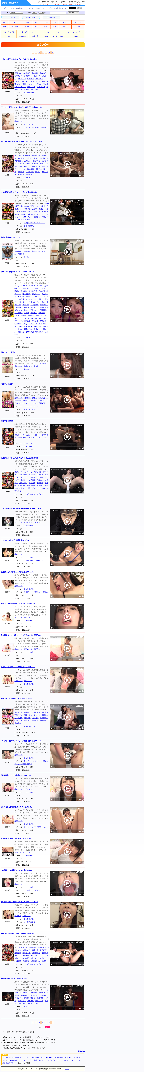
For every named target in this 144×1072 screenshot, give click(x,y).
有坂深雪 (43, 321)
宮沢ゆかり (28, 522)
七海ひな (25, 305)
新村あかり (36, 251)
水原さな (27, 209)
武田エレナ (25, 477)
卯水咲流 (30, 79)
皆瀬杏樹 (37, 211)
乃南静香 (41, 291)
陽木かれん (18, 166)
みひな (24, 324)
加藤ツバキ (41, 87)
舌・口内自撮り (29, 922)
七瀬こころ (18, 720)
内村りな (21, 174)
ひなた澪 (41, 313)
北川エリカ (30, 172)
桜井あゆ (32, 302)
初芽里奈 (35, 73)
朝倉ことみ (28, 329)
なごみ (37, 172)
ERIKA (26, 313)
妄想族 (26, 257)
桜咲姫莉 (33, 400)
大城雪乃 (30, 437)
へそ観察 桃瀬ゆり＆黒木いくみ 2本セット (16, 838)
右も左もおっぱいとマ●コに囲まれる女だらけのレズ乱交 (21, 141)
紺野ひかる (36, 155)
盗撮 (54, 26)
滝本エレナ (41, 214)
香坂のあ (40, 483)
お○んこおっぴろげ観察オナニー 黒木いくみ (17, 807)
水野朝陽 (33, 318)
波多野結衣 (28, 326)
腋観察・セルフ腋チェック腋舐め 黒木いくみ (17, 572)
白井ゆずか (44, 718)
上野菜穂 (43, 288)
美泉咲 (34, 209)
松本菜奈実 (30, 332)
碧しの (29, 158)
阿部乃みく (25, 81)
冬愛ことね (18, 321)
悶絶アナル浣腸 (29, 409)
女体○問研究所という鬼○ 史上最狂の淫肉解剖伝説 (19, 192)
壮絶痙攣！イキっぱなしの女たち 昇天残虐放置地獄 (19, 458)
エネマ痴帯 (28, 446)
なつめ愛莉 (26, 155)
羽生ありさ (38, 522)
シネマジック (29, 443)
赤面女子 (35, 36)
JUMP (47, 36)
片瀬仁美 (34, 81)
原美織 (39, 286)
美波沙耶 (35, 321)
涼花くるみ (18, 366)
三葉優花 (21, 299)
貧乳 (45, 26)
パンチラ (15, 26)
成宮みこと (18, 712)
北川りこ (24, 480)
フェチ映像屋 (29, 526)
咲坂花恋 (43, 950)
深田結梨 (21, 172)
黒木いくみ (31, 87)
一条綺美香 (36, 217)
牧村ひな (17, 288)
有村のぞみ (22, 1001)
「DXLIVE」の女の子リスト (12, 1057)
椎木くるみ (41, 488)
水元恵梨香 (26, 161)
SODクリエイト (8, 32)
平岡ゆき (38, 437)
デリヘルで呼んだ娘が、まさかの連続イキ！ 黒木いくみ (21, 107)
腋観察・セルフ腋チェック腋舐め (36, 592)
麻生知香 (35, 950)
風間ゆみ (17, 73)
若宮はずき (18, 472)
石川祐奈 (33, 961)
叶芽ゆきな (26, 953)
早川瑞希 (27, 251)
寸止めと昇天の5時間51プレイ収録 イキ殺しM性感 (19, 59)
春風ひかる (18, 310)
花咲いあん (22, 1003)
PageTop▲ (81, 1051)
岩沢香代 (21, 254)
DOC (8, 36)
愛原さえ (32, 286)
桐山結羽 (25, 958)
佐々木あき (22, 169)
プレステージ (35, 32)
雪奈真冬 (24, 291)
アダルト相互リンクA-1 (16, 1060)
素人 (15, 22)
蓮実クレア (31, 214)
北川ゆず (27, 398)
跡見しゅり (34, 89)
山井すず (25, 403)
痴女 (36, 22)
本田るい (33, 992)
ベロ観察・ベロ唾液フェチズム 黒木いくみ (16, 870)
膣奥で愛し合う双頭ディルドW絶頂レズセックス (18, 272)
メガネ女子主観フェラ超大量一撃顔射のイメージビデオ (21, 508)
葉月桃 (32, 998)
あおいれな (28, 472)
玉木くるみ (41, 302)
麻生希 (16, 214)
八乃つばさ (25, 318)
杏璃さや (41, 400)
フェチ (45, 22)
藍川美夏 (41, 403)
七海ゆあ (33, 403)
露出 (4, 26)
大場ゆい (25, 288)
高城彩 (29, 211)
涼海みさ (27, 720)
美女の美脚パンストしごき (10, 237)
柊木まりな (39, 332)
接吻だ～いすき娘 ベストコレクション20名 (16, 698)
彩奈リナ (22, 488)
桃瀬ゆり (17, 852)
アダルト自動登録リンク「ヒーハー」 (38, 1057)
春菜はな (17, 955)
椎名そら (38, 169)
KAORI (17, 81)
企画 (27, 22)
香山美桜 (27, 712)
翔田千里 (43, 720)
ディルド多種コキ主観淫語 (33, 560)
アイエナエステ (29, 124)
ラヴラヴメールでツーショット (58, 1060)
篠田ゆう (21, 332)
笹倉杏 (39, 84)
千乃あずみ (18, 313)
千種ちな (40, 480)
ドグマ (26, 1006)
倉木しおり (42, 318)
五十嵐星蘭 (25, 89)
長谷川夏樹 (39, 79)
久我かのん (28, 789)
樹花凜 (36, 1003)
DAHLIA (75, 36)
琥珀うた (29, 174)
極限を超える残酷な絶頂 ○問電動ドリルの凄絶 (17, 933)
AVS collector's (29, 93)
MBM (58, 32)
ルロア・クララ (20, 87)
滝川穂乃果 (33, 291)
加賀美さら (22, 485)
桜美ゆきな (22, 437)
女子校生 (65, 26)
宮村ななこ (34, 310)
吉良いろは (42, 947)
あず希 (45, 286)
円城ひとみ (36, 161)
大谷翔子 (21, 296)
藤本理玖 (17, 723)
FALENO (22, 36)
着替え (27, 26)
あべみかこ (34, 307)
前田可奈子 (44, 305)
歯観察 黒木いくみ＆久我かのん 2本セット (16, 775)
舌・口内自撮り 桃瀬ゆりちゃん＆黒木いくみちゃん (19, 902)
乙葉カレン (18, 307)
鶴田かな (25, 400)
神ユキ (45, 158)
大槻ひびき (38, 326)
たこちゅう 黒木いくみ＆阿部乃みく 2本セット (18, 667)
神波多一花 (22, 79)
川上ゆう (29, 299)
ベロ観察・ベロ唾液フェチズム (35, 890)
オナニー (78, 22)
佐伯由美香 (18, 251)
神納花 (45, 84)
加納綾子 (43, 73)
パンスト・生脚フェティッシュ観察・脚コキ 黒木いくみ (21, 741)
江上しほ (17, 155)
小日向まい (36, 435)
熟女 (4, 22)
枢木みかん (18, 76)
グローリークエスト (31, 406)
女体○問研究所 (29, 226)
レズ (54, 22)
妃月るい (37, 329)
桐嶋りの (29, 296)
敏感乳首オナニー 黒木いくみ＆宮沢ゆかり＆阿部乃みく (21, 635)
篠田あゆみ (42, 324)
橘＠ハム (37, 715)
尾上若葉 (35, 164)
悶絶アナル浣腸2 (7, 384)
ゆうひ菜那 (26, 435)
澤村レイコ (31, 220)
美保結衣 (24, 286)
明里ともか (28, 715)
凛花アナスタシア (28, 84)
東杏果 (36, 366)
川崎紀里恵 (32, 947)
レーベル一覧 (31, 17)
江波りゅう (18, 209)
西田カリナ (34, 206)
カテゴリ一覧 (10, 17)
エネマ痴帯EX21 (7, 421)
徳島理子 (17, 435)
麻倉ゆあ (27, 321)
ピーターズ (22, 32)
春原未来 (27, 76)
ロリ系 (78, 26)
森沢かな (27, 166)
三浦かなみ (23, 475)
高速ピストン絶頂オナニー (10, 352)
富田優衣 (45, 715)
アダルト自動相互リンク (36, 1060)
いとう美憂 (34, 288)
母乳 (36, 26)
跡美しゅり (44, 164)
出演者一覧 (52, 17)
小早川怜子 (36, 76)
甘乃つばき (26, 294)
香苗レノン (26, 217)
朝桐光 (23, 315)
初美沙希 (31, 315)
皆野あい (43, 958)
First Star (47, 32)
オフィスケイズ (29, 726)
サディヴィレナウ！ (75, 32)
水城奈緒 (17, 961)
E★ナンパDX (58, 36)
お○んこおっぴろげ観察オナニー (35, 827)
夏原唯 (32, 477)
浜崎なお (41, 398)
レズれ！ (27, 178)
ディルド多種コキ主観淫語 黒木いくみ (15, 540)
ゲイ (64, 22)
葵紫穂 (28, 164)
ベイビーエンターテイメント (34, 223)
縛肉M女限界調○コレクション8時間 (14, 978)
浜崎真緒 (30, 169)
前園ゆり (35, 720)
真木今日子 (26, 73)
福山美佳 (45, 712)
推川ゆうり (23, 302)
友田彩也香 (34, 305)
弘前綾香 (43, 363)
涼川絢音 (42, 81)
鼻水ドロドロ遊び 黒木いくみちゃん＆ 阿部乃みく (19, 603)
